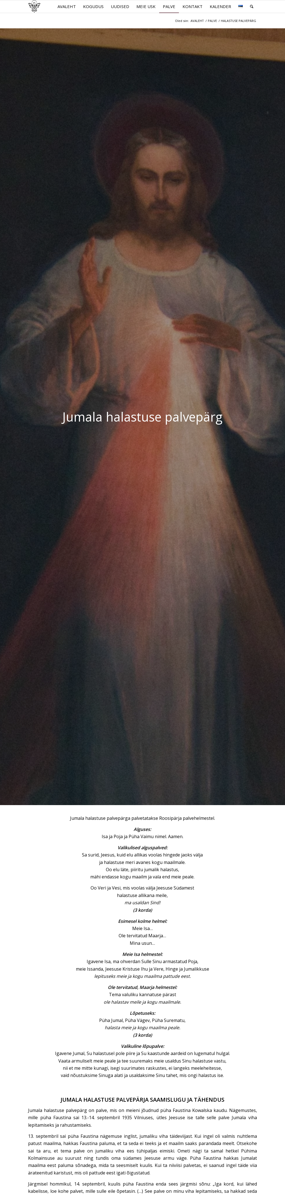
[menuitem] (66, 6)
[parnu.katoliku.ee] (34, 6)
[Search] (251, 6)
